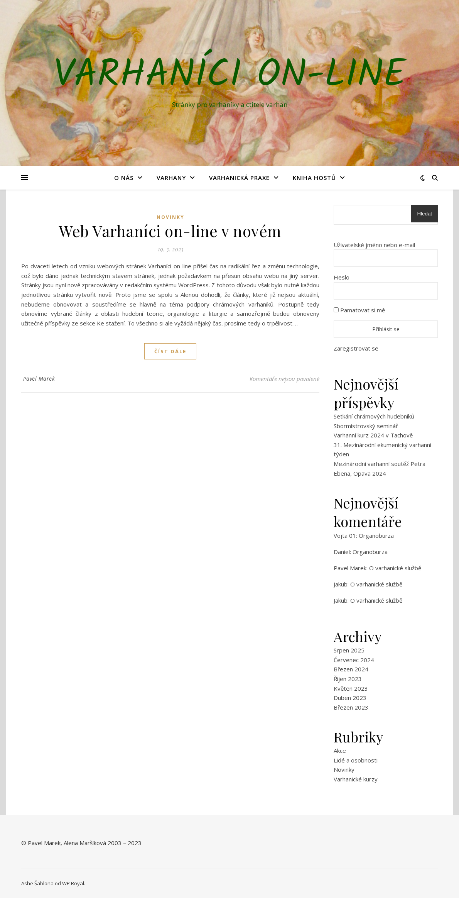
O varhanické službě (395, 568)
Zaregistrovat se (356, 348)
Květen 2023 (351, 688)
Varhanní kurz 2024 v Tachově (373, 435)
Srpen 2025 (349, 650)
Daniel (342, 552)
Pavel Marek (39, 378)
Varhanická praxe (239, 177)
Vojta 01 (345, 535)
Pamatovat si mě (359, 310)
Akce (340, 750)
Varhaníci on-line (230, 76)
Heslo (341, 277)
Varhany (171, 177)
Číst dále (170, 351)
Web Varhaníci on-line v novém (170, 230)
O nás (123, 177)
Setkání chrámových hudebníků (374, 416)
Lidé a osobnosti (356, 760)
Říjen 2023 (348, 679)
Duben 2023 (350, 697)
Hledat (424, 214)
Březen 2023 (351, 707)
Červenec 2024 (354, 660)
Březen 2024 (351, 669)
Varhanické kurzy (356, 779)
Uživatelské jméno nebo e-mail (374, 245)
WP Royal (73, 883)
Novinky (170, 217)
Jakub (341, 584)
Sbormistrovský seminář (366, 426)
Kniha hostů (314, 177)
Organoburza (376, 535)
